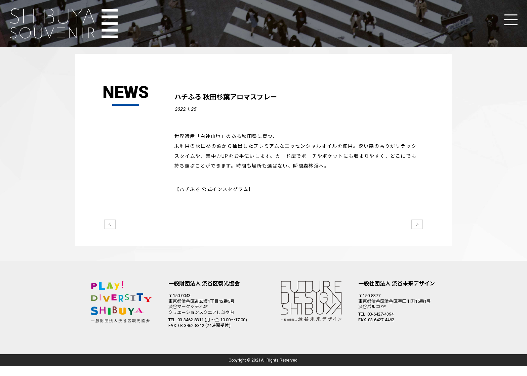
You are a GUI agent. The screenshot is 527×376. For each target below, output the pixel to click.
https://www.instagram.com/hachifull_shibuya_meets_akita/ (252, 199)
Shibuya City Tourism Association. (260, 370)
